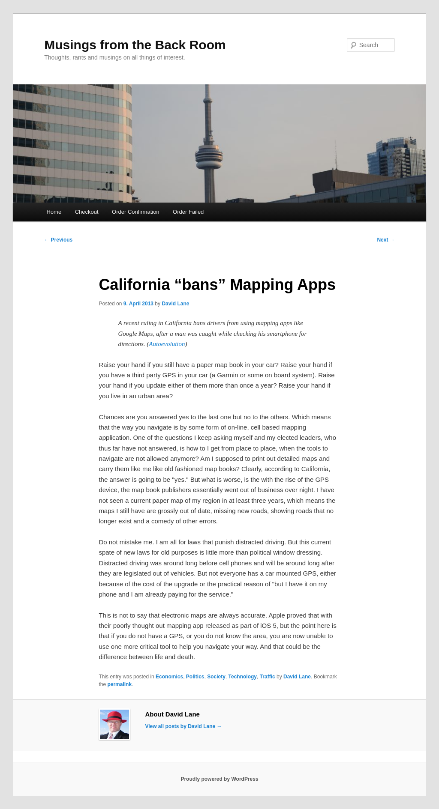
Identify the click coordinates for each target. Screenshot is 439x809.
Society (216, 677)
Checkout (87, 212)
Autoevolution (167, 343)
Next (385, 240)
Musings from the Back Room (135, 45)
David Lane (175, 304)
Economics (169, 677)
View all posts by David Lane (183, 726)
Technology (243, 677)
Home (53, 212)
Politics (195, 677)
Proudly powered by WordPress (219, 779)
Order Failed (188, 212)
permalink (119, 684)
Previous (58, 240)
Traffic (267, 677)
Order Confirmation (135, 212)
